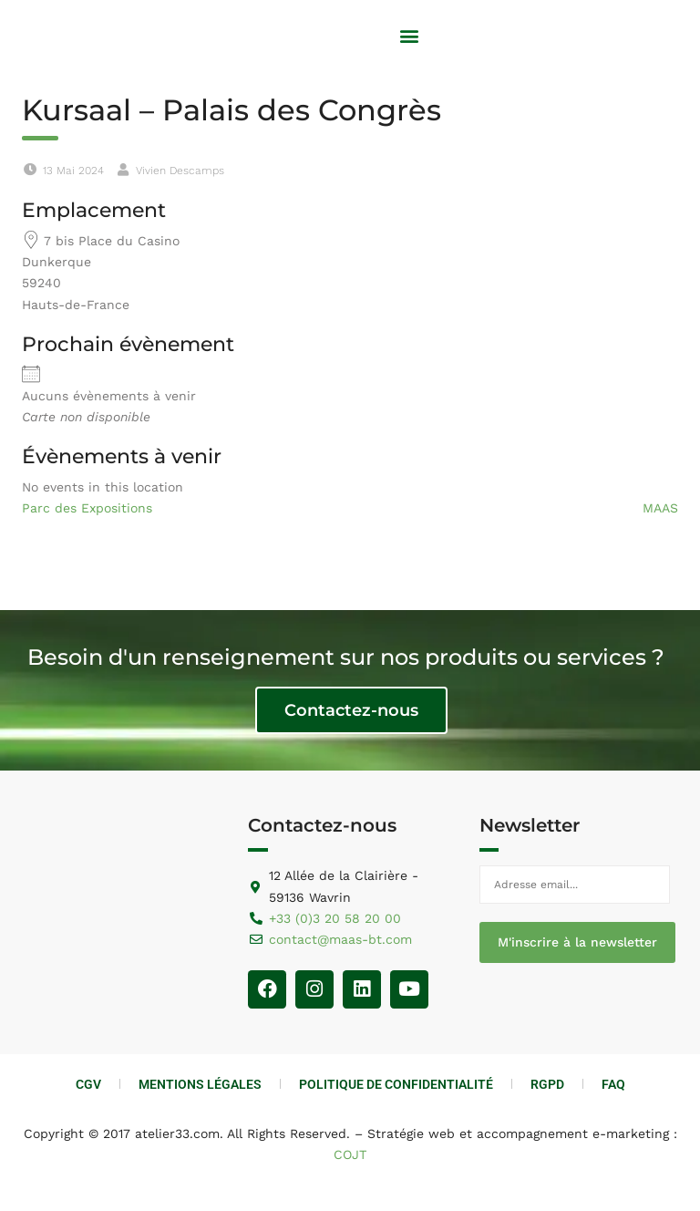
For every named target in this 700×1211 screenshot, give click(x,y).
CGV (88, 1084)
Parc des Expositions (87, 508)
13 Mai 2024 (73, 170)
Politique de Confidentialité (396, 1084)
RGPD (547, 1084)
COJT (350, 1154)
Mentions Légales (200, 1084)
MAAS (660, 508)
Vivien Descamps (180, 170)
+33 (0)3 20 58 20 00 (335, 918)
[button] (409, 36)
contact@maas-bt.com (340, 939)
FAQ (613, 1084)
